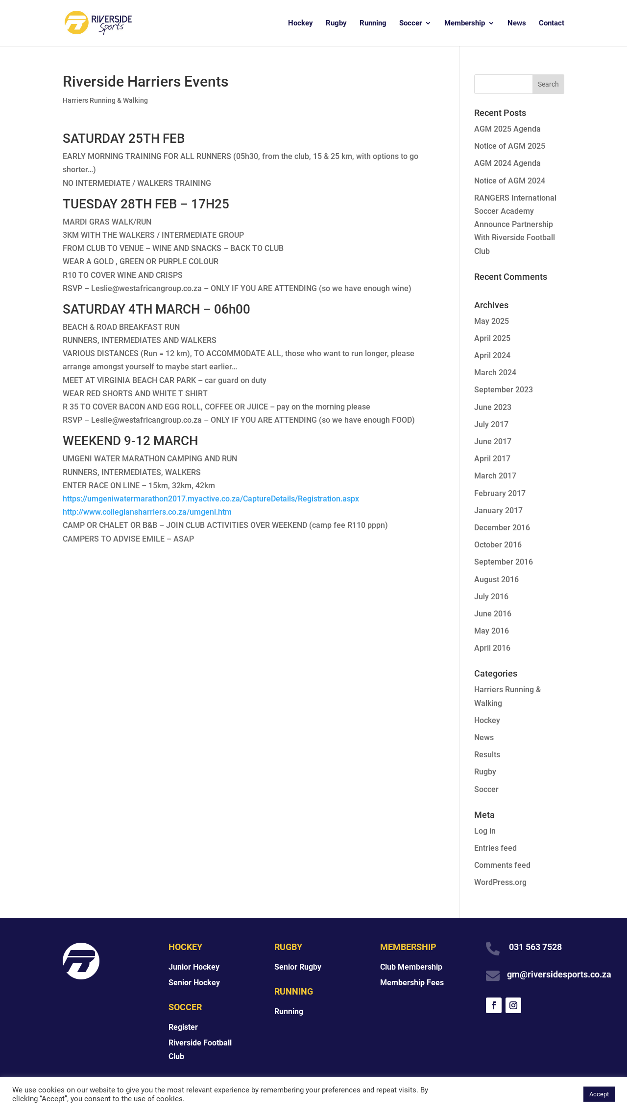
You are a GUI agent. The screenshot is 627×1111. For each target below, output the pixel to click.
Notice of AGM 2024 (509, 180)
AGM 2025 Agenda (507, 129)
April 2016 (492, 648)
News (516, 23)
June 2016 (492, 613)
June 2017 (492, 441)
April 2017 (492, 458)
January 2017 (498, 510)
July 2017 (491, 424)
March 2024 (495, 372)
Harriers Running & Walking (105, 100)
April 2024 (492, 355)
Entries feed (495, 848)
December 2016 (502, 527)
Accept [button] (599, 1094)
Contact (551, 23)
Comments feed (502, 865)
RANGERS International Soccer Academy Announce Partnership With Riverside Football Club (515, 224)
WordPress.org (500, 882)
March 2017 (495, 475)
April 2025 (492, 338)
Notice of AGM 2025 (509, 146)
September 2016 (503, 562)
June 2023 (492, 407)
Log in (485, 831)
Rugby (336, 23)
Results (487, 754)
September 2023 (503, 389)
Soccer (410, 23)
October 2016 (498, 544)
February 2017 (500, 493)
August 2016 (496, 579)
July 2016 (491, 596)
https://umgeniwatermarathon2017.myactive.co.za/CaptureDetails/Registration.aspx (211, 498)
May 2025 (491, 321)
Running (373, 23)
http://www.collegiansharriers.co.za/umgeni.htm (147, 512)
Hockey (300, 23)
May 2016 (491, 630)
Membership (464, 23)
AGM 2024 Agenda (507, 163)
